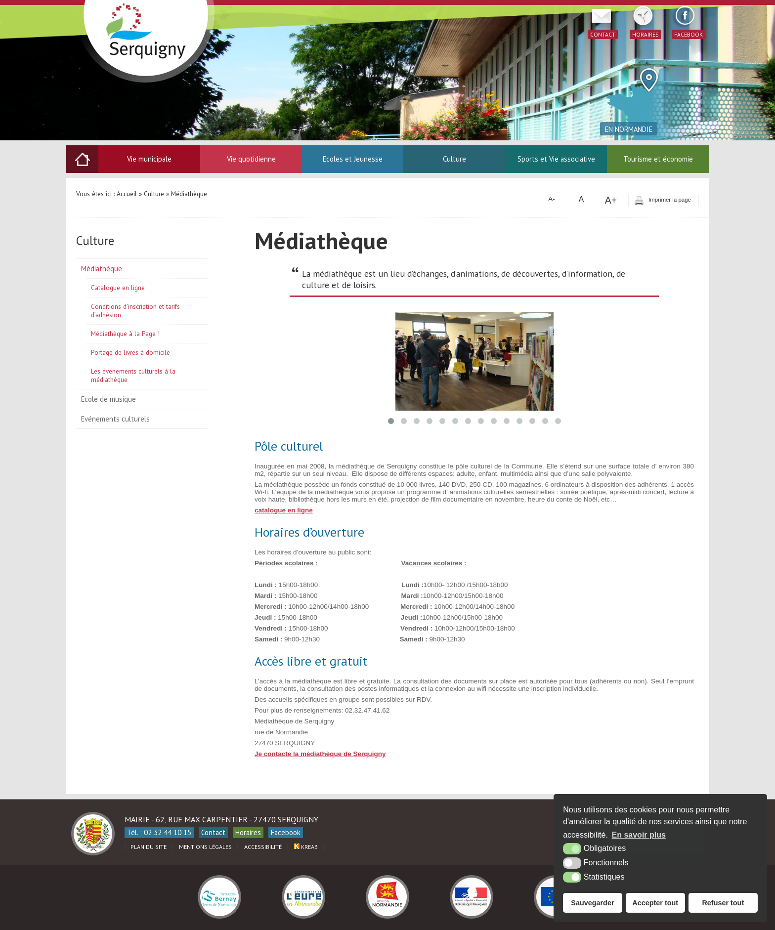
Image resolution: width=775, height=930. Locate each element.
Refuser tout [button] (723, 903)
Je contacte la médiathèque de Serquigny (320, 754)
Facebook (286, 832)
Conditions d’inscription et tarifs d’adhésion (135, 310)
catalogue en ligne (284, 510)
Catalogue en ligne (118, 288)
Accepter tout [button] (655, 903)
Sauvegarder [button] (592, 903)
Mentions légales (205, 846)
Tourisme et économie (658, 159)
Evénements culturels (115, 418)
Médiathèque (101, 268)
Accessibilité (263, 846)
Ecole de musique (108, 399)
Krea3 (306, 846)
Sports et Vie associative (556, 159)
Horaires (248, 832)
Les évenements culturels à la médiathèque (133, 375)
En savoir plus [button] (639, 835)
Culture (454, 159)
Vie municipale (149, 159)
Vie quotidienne (251, 159)
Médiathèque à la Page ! (125, 334)
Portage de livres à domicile (130, 352)
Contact (213, 832)
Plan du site (148, 846)
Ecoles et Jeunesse (353, 159)
